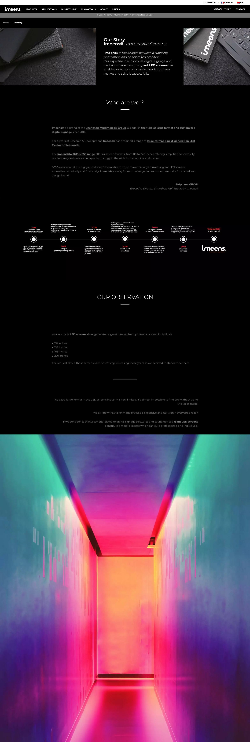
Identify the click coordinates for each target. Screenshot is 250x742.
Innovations (88, 9)
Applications (49, 9)
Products (31, 9)
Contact (240, 9)
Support (212, 2)
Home (6, 23)
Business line (69, 9)
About (104, 9)
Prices (116, 9)
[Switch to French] (228, 3)
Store (222, 9)
